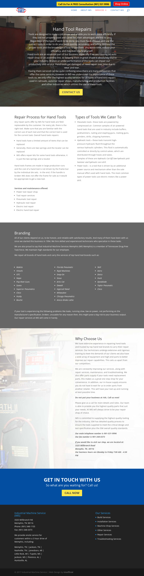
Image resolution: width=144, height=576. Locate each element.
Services (99, 10)
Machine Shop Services (108, 526)
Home (74, 10)
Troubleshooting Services (109, 539)
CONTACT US (71, 92)
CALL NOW (72, 493)
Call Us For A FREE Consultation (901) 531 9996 (83, 4)
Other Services (104, 530)
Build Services (104, 517)
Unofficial (68, 572)
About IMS (86, 10)
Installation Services (106, 521)
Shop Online (121, 3)
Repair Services (104, 534)
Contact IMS (117, 10)
